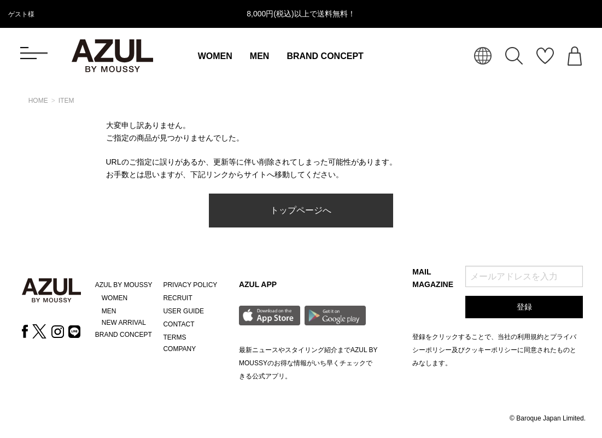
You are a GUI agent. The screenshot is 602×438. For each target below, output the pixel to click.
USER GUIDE (183, 311)
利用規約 (530, 337)
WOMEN (215, 56)
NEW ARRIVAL (124, 322)
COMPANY (179, 349)
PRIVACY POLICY (190, 285)
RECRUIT (177, 298)
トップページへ (300, 210)
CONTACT (178, 324)
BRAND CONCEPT (325, 56)
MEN (260, 56)
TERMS (174, 337)
